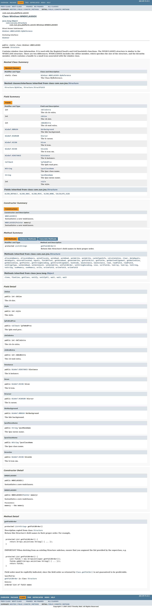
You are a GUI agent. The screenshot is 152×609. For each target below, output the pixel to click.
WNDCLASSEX (10, 216)
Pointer (19, 223)
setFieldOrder (66, 265)
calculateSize (114, 258)
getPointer (25, 263)
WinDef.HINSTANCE (13, 155)
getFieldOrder (47, 246)
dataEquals (135, 258)
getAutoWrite (74, 260)
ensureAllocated (24, 260)
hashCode (75, 263)
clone (7, 277)
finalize (16, 277)
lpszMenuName (47, 175)
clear (125, 258)
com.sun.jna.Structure (16, 23)
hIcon (43, 142)
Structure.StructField (34, 87)
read (109, 263)
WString (8, 168)
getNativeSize (133, 260)
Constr (27, 9)
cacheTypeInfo (99, 258)
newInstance (86, 263)
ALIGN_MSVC (37, 194)
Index (43, 2)
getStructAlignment (60, 263)
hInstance (45, 155)
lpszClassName (47, 168)
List (17, 246)
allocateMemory (12, 258)
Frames (29, 6)
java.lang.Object (10, 21)
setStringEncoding (83, 265)
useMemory (19, 267)
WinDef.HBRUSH (11, 129)
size (96, 265)
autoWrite (75, 258)
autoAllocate (43, 258)
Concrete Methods (48, 239)
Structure (14, 47)
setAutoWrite (52, 265)
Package (13, 2)
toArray (115, 265)
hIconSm (44, 149)
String (8, 175)
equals (37, 260)
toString (134, 265)
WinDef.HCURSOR (12, 136)
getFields (100, 260)
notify (35, 277)
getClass (26, 277)
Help (48, 2)
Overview (4, 2)
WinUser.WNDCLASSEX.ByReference (17, 31)
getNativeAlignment (116, 260)
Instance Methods (27, 239)
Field (20, 9)
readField (117, 263)
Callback (9, 162)
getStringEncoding (40, 263)
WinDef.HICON (11, 142)
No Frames (39, 6)
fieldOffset (47, 260)
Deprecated (35, 2)
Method (35, 9)
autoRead (55, 258)
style (43, 181)
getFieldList (88, 260)
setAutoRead (24, 265)
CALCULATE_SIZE (63, 194)
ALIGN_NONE (49, 194)
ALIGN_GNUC (25, 194)
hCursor (44, 136)
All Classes (53, 6)
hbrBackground (47, 129)
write (39, 267)
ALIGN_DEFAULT (11, 194)
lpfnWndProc (46, 162)
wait (53, 277)
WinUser (5, 38)
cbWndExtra (46, 123)
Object (50, 273)
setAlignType (11, 265)
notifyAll (44, 277)
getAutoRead (60, 260)
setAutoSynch (38, 265)
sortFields (105, 265)
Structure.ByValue (13, 87)
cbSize (44, 116)
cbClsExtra (46, 110)
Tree (27, 2)
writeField (49, 267)
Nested (13, 9)
